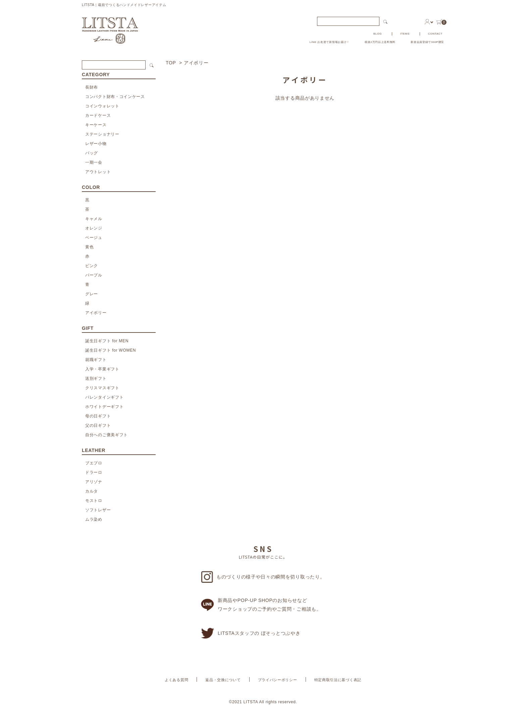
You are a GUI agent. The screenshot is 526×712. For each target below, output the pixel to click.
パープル (93, 275)
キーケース (96, 124)
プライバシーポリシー (277, 680)
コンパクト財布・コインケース (115, 96)
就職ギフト (96, 359)
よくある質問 (176, 680)
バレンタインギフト (104, 397)
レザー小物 (96, 143)
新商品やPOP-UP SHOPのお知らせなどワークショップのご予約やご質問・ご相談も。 (261, 604)
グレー (91, 294)
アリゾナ (93, 481)
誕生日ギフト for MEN (106, 341)
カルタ (91, 491)
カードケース (98, 115)
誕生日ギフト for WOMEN (110, 350)
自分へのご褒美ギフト (106, 435)
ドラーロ (93, 472)
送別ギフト (96, 378)
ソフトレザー (98, 510)
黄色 (89, 247)
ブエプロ (93, 463)
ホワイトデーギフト (104, 406)
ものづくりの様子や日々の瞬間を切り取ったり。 (263, 577)
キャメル (93, 218)
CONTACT (435, 33)
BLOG (377, 33)
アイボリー (196, 62)
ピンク (91, 265)
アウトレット (98, 171)
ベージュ (93, 237)
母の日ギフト (98, 416)
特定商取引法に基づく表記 (337, 680)
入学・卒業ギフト (102, 369)
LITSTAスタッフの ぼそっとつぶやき (250, 633)
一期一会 (93, 162)
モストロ (93, 500)
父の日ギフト (98, 425)
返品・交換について (223, 680)
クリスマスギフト (102, 388)
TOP (171, 62)
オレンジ (93, 228)
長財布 (91, 87)
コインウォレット (102, 106)
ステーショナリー (102, 134)
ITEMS (405, 33)
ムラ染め (93, 519)
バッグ (91, 153)
